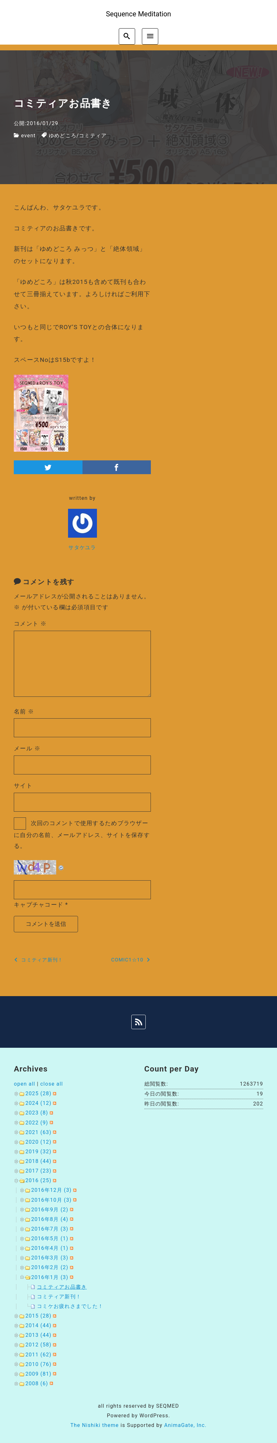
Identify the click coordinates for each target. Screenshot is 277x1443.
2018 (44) (38, 1161)
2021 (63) (38, 1132)
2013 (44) (38, 1335)
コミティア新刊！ (59, 1297)
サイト (23, 785)
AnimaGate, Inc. (185, 1425)
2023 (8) (36, 1113)
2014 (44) (38, 1325)
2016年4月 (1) (49, 1248)
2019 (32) (38, 1151)
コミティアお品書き (62, 1287)
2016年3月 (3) (49, 1258)
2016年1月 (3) (49, 1277)
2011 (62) (38, 1355)
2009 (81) (38, 1374)
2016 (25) (38, 1180)
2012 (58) (38, 1345)
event (28, 135)
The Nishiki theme (94, 1425)
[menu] (150, 36)
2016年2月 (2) (49, 1267)
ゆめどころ (62, 135)
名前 (24, 711)
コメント (30, 623)
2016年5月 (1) (49, 1238)
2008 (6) (36, 1383)
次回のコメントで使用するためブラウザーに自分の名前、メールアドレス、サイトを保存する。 (82, 834)
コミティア (93, 135)
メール (27, 748)
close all (51, 1084)
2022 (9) (36, 1123)
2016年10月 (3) (51, 1200)
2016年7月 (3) (49, 1229)
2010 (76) (38, 1364)
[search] (127, 36)
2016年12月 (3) (51, 1190)
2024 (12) (38, 1103)
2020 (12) (38, 1142)
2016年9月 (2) (49, 1210)
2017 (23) (38, 1171)
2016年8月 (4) (49, 1219)
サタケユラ (82, 547)
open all (24, 1084)
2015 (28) (38, 1316)
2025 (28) (38, 1093)
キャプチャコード (38, 904)
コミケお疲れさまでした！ (70, 1306)
